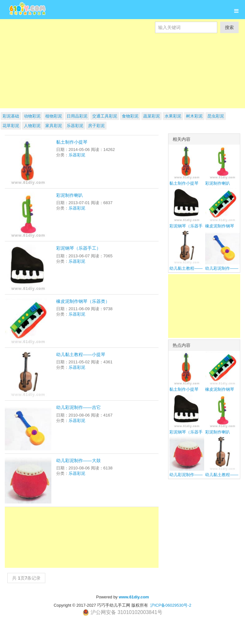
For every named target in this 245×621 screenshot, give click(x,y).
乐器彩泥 (75, 125)
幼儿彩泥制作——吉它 (78, 407)
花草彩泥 (11, 125)
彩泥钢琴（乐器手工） (78, 248)
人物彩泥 (32, 125)
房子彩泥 (96, 125)
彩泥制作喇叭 (69, 195)
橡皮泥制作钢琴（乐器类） (83, 301)
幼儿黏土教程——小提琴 (80, 354)
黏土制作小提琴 (71, 142)
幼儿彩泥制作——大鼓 (78, 460)
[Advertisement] (122, 77)
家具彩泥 (53, 125)
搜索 (229, 27)
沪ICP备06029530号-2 (170, 605)
